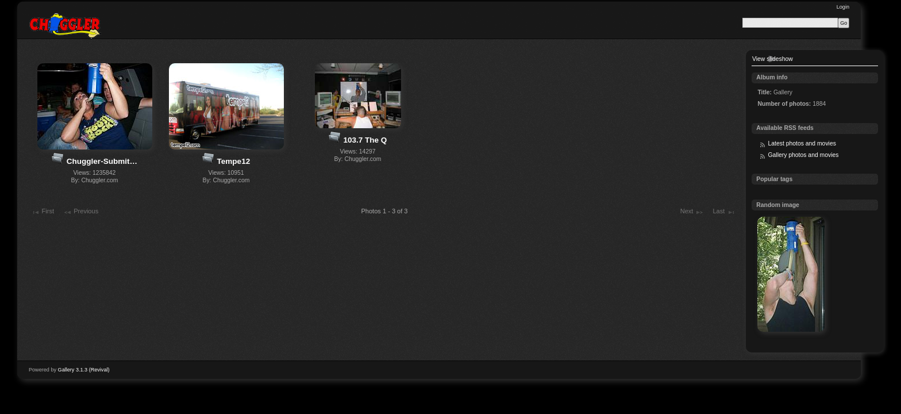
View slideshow (772, 59)
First (42, 212)
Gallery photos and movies (803, 155)
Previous (80, 212)
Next (692, 212)
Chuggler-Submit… (102, 161)
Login (843, 7)
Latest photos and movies (801, 143)
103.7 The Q (365, 140)
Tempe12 (234, 161)
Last (724, 212)
